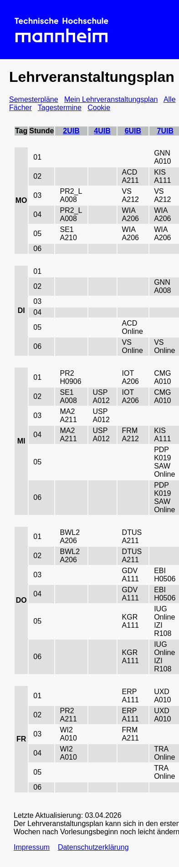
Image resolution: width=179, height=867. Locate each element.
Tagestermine (60, 107)
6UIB (133, 131)
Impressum (32, 847)
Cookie (98, 107)
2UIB (71, 131)
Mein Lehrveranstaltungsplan (111, 99)
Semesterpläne (33, 99)
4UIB (102, 131)
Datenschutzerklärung (93, 847)
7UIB (165, 131)
